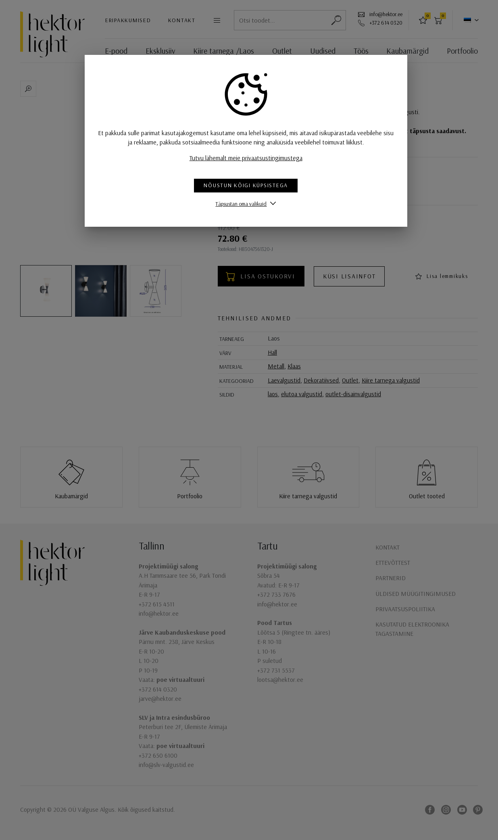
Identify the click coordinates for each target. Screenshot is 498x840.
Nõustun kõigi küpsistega (249, 185)
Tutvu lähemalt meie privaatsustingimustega (249, 158)
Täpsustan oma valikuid (244, 203)
